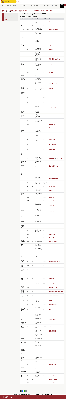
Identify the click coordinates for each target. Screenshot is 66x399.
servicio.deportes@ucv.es (53, 83)
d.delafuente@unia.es (52, 283)
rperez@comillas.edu (52, 342)
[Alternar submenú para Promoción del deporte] (40, 6)
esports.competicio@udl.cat (53, 178)
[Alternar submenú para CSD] (5, 6)
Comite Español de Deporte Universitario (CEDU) (42, 10)
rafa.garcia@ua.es (52, 102)
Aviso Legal (21, 394)
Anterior (3, 14)
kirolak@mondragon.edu (53, 186)
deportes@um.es (51, 190)
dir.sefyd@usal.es (52, 200)
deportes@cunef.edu (52, 25)
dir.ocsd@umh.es (51, 309)
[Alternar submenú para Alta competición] (28, 6)
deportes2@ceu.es (52, 357)
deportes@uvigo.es (52, 230)
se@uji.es (50, 300)
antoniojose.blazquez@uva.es (53, 221)
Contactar (50, 394)
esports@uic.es (51, 368)
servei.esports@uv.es (52, 364)
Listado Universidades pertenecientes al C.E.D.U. (11, 19)
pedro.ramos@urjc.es (52, 382)
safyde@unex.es (51, 134)
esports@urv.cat (51, 354)
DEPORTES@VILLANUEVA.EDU (53, 295)
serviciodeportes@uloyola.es (53, 304)
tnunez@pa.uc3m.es (52, 72)
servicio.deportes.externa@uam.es (54, 59)
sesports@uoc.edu (52, 371)
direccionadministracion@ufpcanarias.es (55, 273)
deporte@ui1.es (51, 361)
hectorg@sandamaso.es (53, 241)
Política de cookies (38, 394)
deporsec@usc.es (52, 211)
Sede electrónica (62, 6)
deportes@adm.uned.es (52, 315)
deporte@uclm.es (52, 124)
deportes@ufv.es (51, 278)
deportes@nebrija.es (52, 319)
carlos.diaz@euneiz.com (53, 245)
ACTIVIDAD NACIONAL (28, 10)
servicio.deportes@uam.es (53, 58)
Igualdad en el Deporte (46, 5)
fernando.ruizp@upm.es (53, 331)
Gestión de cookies (45, 394)
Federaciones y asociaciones (11, 5)
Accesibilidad (25, 394)
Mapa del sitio (16, 394)
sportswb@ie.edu (51, 33)
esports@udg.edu (52, 139)
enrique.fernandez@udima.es (53, 36)
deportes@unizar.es (52, 234)
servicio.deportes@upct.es (53, 326)
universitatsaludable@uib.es (53, 166)
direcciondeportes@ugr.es (53, 144)
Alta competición (23, 5)
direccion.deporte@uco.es (53, 127)
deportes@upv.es (51, 335)
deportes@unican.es (52, 120)
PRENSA (56, 5)
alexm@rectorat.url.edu (53, 379)
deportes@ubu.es (52, 111)
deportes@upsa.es (52, 345)
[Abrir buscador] (65, 5)
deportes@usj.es (51, 205)
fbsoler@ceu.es (51, 21)
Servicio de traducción (31, 394)
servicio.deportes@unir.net (53, 287)
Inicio (3, 10)
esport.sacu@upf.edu (52, 338)
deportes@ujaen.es (52, 154)
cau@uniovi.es (51, 197)
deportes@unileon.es (52, 174)
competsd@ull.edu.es (59, 158)
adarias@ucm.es (51, 88)
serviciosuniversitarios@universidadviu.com (56, 291)
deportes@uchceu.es (52, 68)
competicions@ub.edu (52, 107)
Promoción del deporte (34, 5)
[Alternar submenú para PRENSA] (59, 6)
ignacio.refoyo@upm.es (53, 330)
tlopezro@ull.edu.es (52, 158)
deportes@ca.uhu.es (52, 149)
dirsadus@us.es (51, 217)
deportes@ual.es (51, 49)
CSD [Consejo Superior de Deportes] (2, 5)
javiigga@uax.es (51, 45)
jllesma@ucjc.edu (52, 64)
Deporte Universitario (19, 10)
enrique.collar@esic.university (53, 29)
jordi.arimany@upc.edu (52, 375)
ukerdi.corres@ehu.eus (52, 237)
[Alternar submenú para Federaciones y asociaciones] (18, 6)
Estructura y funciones (8, 17)
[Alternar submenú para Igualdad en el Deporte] (52, 6)
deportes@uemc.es (52, 269)
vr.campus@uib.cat (52, 165)
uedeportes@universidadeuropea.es (54, 248)
